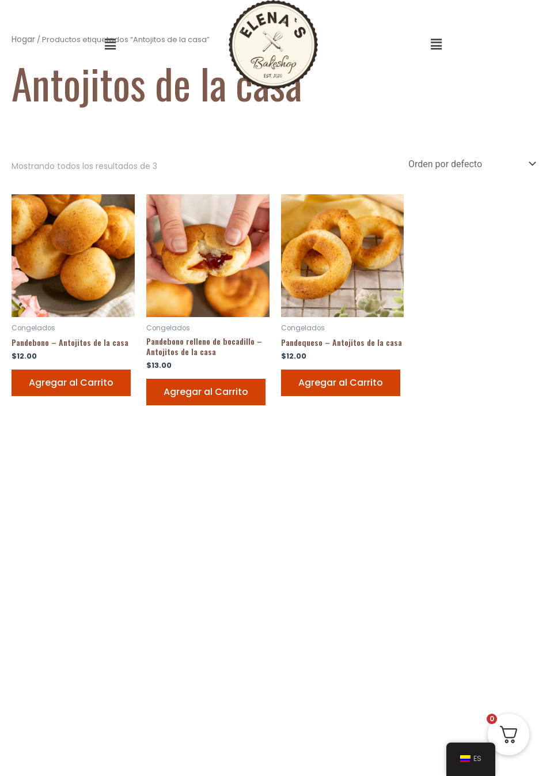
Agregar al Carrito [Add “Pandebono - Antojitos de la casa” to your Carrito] (71, 382)
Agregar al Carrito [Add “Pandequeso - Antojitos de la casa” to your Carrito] (340, 382)
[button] (110, 44)
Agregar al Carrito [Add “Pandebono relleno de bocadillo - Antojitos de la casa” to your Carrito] (206, 391)
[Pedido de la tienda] (471, 164)
